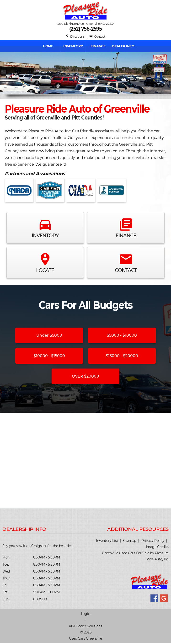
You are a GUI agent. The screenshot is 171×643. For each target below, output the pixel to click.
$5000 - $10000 (122, 335)
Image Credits (157, 547)
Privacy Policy (152, 540)
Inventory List (107, 540)
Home (48, 46)
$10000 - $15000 (49, 356)
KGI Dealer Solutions (85, 626)
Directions (75, 36)
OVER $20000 (85, 376)
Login (85, 614)
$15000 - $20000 (122, 356)
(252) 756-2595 (85, 28)
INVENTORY (73, 46)
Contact (97, 36)
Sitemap (129, 540)
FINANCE (98, 46)
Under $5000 (49, 335)
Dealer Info (123, 46)
